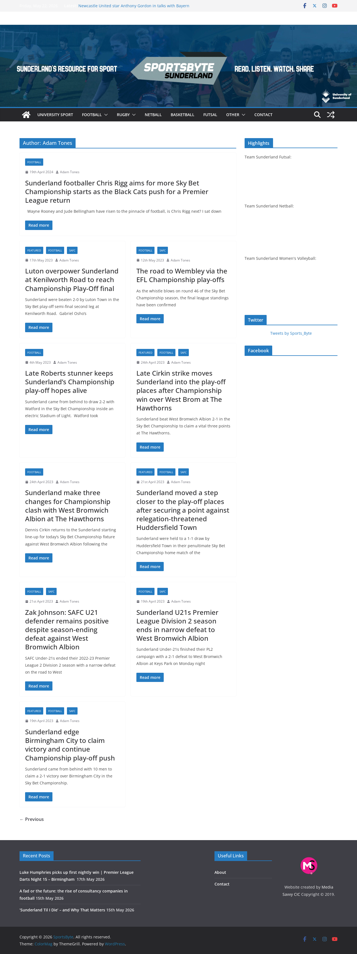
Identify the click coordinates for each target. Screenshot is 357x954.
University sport (55, 114)
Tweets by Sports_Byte (291, 333)
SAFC (72, 250)
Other (232, 114)
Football (92, 114)
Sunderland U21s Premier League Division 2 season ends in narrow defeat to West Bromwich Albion (177, 625)
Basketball (182, 114)
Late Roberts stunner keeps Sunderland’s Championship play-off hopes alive (69, 381)
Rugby (123, 114)
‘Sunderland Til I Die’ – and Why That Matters (62, 910)
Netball (153, 114)
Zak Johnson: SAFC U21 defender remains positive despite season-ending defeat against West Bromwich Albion (67, 630)
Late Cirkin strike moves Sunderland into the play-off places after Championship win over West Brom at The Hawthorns (181, 390)
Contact (263, 114)
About (220, 872)
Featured (34, 250)
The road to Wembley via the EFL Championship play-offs (181, 275)
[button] (105, 115)
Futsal (210, 114)
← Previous (32, 819)
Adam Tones (69, 172)
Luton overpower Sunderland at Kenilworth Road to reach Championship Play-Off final (72, 279)
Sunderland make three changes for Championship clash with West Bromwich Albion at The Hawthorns (67, 505)
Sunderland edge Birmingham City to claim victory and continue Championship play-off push (70, 744)
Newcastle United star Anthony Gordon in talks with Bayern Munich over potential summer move (133, 8)
